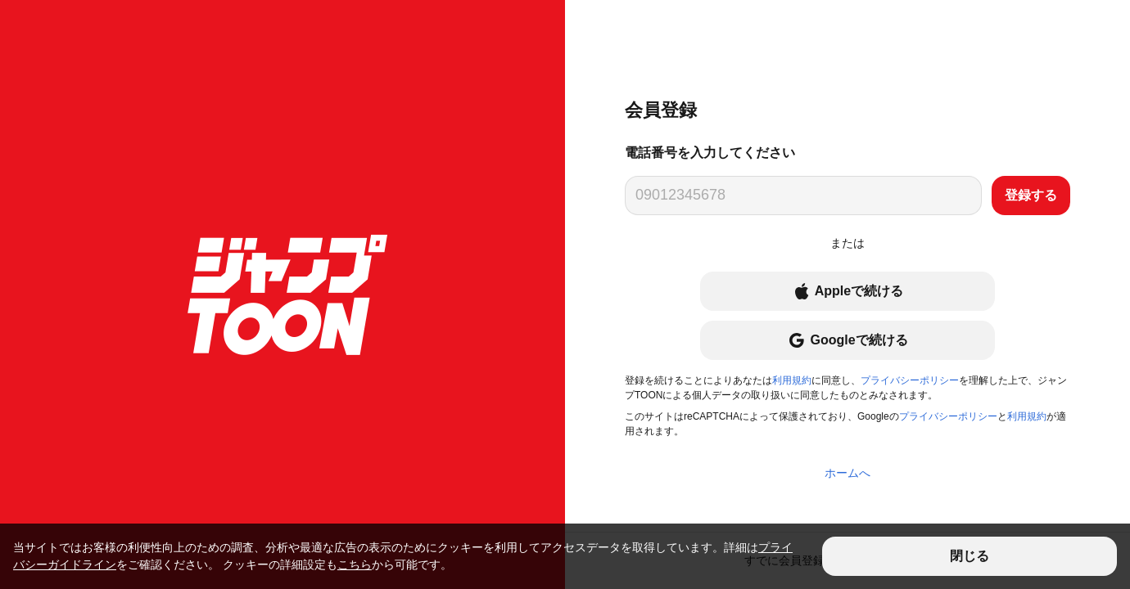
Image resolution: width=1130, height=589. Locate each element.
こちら (354, 564)
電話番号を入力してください (710, 153)
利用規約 (791, 380)
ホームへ (847, 472)
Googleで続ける (847, 340)
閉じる (969, 556)
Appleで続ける (847, 291)
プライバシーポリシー (910, 380)
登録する (1031, 195)
